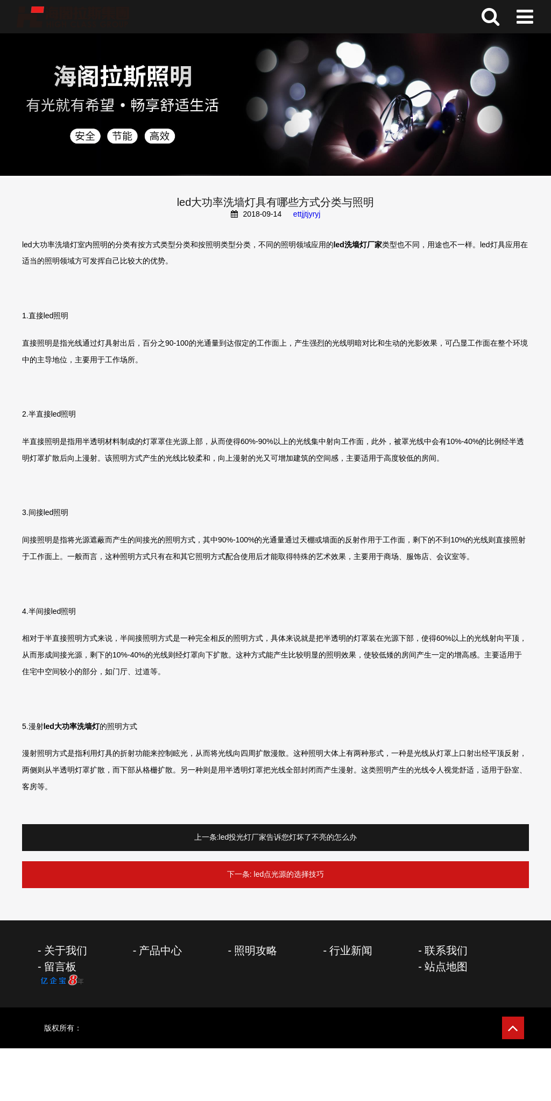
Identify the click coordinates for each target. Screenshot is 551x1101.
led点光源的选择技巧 (289, 874)
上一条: (206, 837)
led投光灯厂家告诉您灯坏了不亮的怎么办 (288, 837)
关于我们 (65, 950)
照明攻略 (255, 950)
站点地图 (446, 967)
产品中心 (160, 950)
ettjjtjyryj (307, 214)
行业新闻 (350, 950)
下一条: (239, 874)
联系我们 (446, 950)
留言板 (60, 967)
